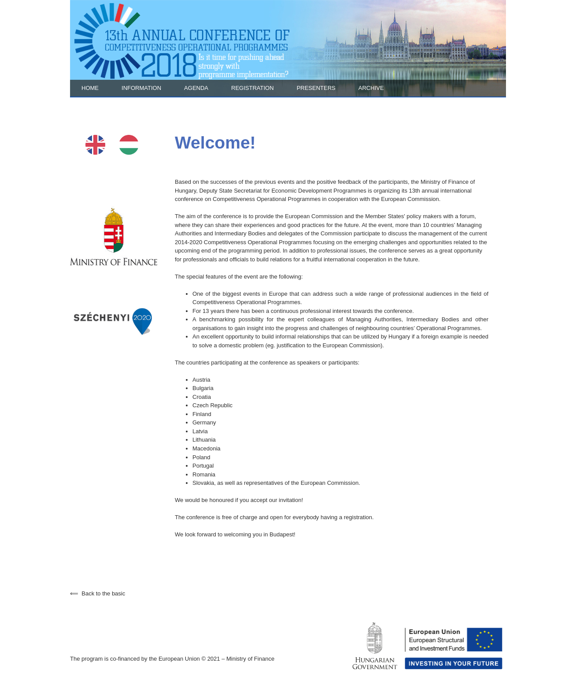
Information (141, 88)
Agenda (196, 88)
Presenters (316, 88)
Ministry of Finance (250, 658)
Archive (371, 88)
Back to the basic (97, 593)
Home (90, 88)
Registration (252, 88)
